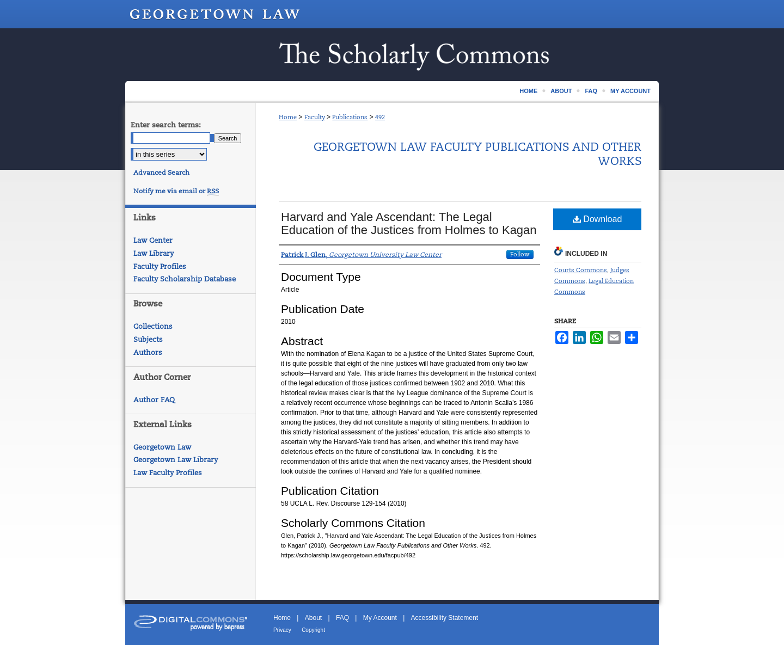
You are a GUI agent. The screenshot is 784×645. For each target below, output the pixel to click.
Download (597, 219)
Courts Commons (580, 270)
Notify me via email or (176, 191)
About (313, 618)
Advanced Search (161, 172)
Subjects (148, 339)
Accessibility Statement (444, 618)
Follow (520, 254)
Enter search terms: (166, 125)
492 (380, 117)
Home (288, 117)
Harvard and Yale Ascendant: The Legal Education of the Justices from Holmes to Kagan (409, 223)
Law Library (153, 253)
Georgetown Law (162, 447)
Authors (147, 352)
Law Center (153, 240)
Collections (153, 326)
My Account (380, 618)
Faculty (314, 117)
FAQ (342, 618)
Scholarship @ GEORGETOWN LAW (392, 54)
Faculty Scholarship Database (184, 279)
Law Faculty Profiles (167, 473)
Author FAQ (154, 400)
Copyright (313, 630)
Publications (349, 117)
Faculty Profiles (159, 266)
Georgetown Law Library (175, 460)
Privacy (282, 630)
